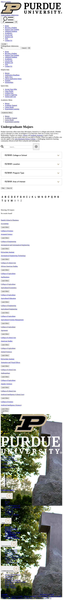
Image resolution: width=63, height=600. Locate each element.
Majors (7, 73)
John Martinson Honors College (25, 139)
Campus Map (9, 511)
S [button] (58, 196)
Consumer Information (24, 598)
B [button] (5, 196)
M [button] (39, 196)
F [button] (17, 196)
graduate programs (37, 135)
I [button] (26, 196)
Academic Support (11, 105)
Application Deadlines (12, 75)
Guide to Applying (11, 95)
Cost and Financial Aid (12, 505)
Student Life (9, 37)
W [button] (12, 200)
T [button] (2, 200)
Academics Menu (7, 112)
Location (12, 164)
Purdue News (9, 584)
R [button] (55, 196)
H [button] (24, 196)
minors (25, 135)
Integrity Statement (30, 596)
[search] (18, 147)
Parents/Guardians (11, 559)
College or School (16, 155)
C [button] (8, 196)
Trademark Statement (47, 594)
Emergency (8, 578)
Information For (9, 544)
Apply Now (9, 77)
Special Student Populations (14, 557)
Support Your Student (12, 29)
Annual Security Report (12, 575)
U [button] (5, 200)
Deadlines (8, 530)
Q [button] (52, 196)
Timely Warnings (10, 587)
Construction (9, 576)
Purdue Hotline (10, 586)
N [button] (42, 196)
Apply (6, 521)
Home (7, 26)
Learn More (5, 227)
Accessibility (5, 596)
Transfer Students (10, 553)
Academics (8, 33)
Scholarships (9, 82)
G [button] (21, 196)
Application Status (11, 536)
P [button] (48, 196)
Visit (6, 38)
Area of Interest (15, 181)
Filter (3, 188)
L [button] (35, 196)
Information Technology (13, 580)
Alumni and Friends (11, 563)
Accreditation (11, 598)
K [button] (32, 196)
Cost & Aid (8, 35)
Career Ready (9, 107)
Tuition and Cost (10, 96)
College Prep (9, 93)
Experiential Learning (12, 109)
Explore (7, 496)
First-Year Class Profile (12, 532)
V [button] (8, 200)
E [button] (14, 196)
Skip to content (6, 2)
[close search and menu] (16, 22)
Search (24, 48)
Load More (5, 411)
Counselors (8, 561)
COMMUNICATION (10, 569)
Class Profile (9, 91)
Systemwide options (7, 467)
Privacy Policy (38, 598)
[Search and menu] (7, 19)
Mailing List (9, 513)
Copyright (4, 594)
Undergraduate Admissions (9, 15)
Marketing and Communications (15, 582)
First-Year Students (11, 552)
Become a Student (11, 27)
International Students (12, 555)
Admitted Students (11, 31)
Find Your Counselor (12, 515)
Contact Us (8, 40)
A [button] (2, 196)
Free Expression (42, 596)
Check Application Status (13, 79)
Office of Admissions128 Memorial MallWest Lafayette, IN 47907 (9, 458)
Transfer (7, 80)
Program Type (14, 172)
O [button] (45, 196)
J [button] (29, 196)
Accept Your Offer (11, 89)
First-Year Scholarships (12, 507)
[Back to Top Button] (2, 413)
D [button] (12, 196)
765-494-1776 (5, 464)
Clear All (9, 188)
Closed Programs (10, 534)
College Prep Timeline (12, 538)
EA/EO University (16, 596)
